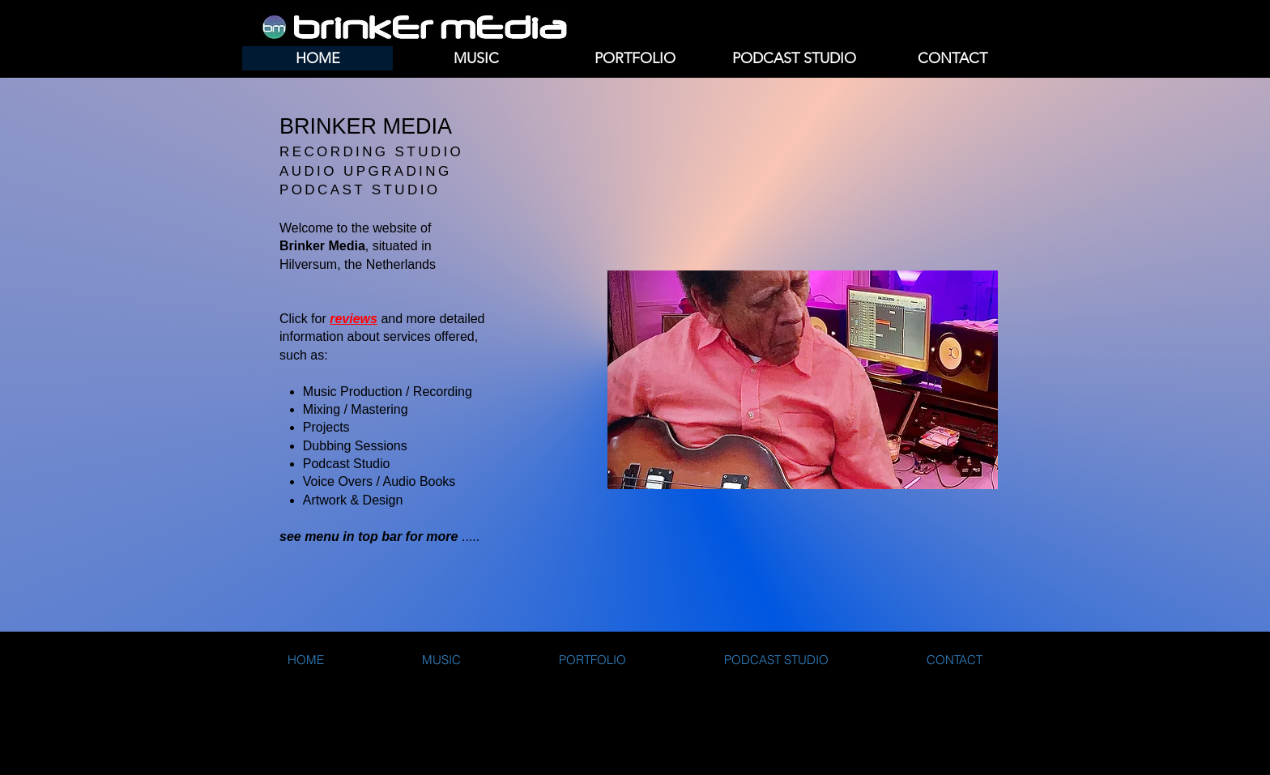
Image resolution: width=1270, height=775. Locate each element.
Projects (326, 427)
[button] (476, 58)
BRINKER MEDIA (365, 126)
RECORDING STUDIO (371, 152)
